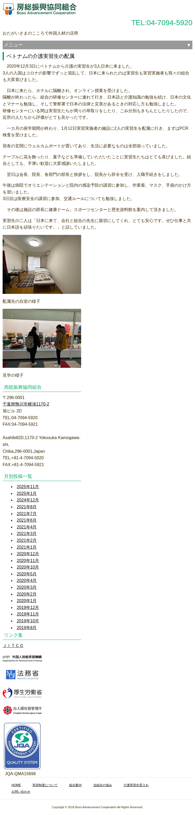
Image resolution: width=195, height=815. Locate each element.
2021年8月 (27, 507)
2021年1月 (27, 547)
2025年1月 (27, 493)
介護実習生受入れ (136, 785)
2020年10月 (28, 567)
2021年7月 (27, 513)
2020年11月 (28, 560)
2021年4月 (27, 527)
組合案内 (75, 785)
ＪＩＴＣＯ (13, 645)
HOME (16, 785)
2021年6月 (27, 520)
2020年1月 (27, 600)
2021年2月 (27, 540)
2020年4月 (27, 580)
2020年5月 (27, 574)
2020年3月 (27, 587)
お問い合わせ (21, 792)
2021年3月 (27, 533)
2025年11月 (28, 486)
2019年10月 (28, 621)
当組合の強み (102, 785)
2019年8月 (27, 627)
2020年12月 (28, 554)
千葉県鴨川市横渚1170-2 (26, 404)
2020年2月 (27, 594)
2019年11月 (28, 614)
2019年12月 (28, 607)
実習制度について (45, 785)
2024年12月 (28, 500)
